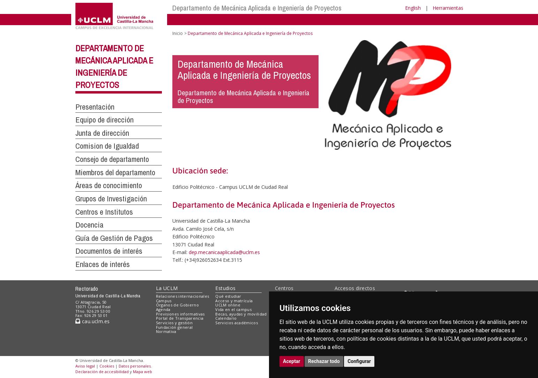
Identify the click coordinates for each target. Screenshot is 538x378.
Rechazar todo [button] (324, 361)
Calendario (226, 318)
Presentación (94, 107)
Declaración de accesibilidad (102, 371)
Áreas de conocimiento (108, 185)
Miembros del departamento (115, 172)
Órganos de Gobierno (177, 304)
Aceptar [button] (291, 361)
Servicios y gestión (174, 322)
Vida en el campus (233, 309)
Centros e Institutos (104, 212)
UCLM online (227, 304)
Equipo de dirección (104, 119)
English (413, 8)
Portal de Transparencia (180, 318)
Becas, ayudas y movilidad (241, 314)
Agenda (163, 309)
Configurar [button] (359, 361)
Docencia (89, 225)
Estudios (225, 288)
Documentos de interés (108, 251)
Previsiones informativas (180, 314)
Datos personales (135, 366)
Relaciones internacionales (182, 296)
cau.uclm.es (92, 321)
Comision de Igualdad (107, 146)
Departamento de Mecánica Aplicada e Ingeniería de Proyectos (257, 8)
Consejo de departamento (112, 159)
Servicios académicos (236, 322)
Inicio (177, 33)
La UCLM (167, 288)
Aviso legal (85, 366)
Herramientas (448, 8)
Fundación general (174, 327)
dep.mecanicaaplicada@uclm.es (224, 252)
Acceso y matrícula (234, 300)
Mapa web (142, 371)
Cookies (106, 366)
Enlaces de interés (102, 264)
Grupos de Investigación (111, 198)
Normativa (166, 331)
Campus (164, 300)
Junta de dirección (102, 133)
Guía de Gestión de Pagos (114, 238)
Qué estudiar (228, 296)
